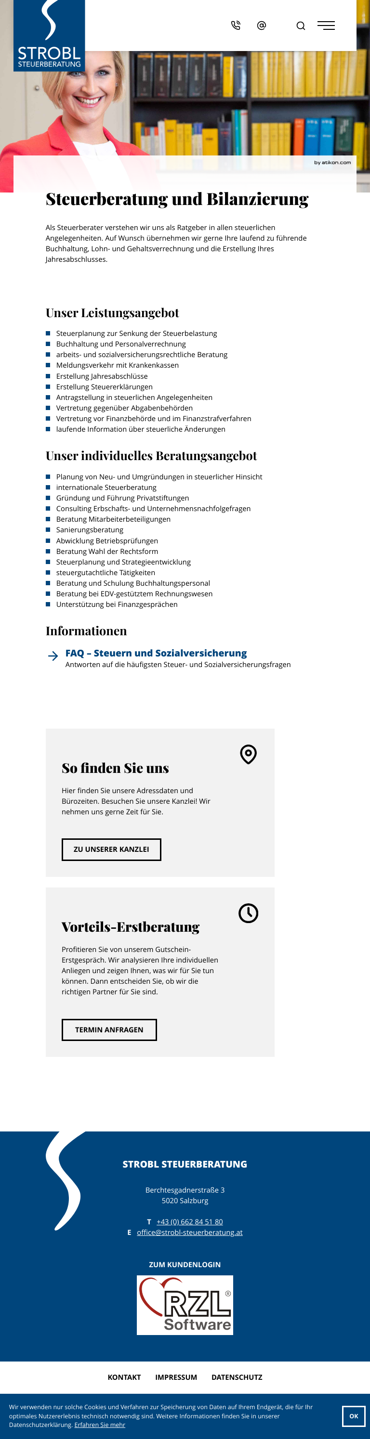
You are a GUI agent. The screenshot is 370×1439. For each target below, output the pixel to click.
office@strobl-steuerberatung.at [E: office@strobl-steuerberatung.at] (189, 1232)
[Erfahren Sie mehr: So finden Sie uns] (111, 849)
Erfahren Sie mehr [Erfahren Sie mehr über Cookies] (100, 1425)
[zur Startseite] (49, 36)
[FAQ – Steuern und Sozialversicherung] (185, 661)
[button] (243, 25)
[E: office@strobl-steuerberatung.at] (269, 25)
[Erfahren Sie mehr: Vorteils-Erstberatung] (109, 1030)
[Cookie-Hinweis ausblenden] (354, 1416)
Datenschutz (237, 1377)
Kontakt (124, 1377)
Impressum (176, 1377)
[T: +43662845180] (190, 1222)
